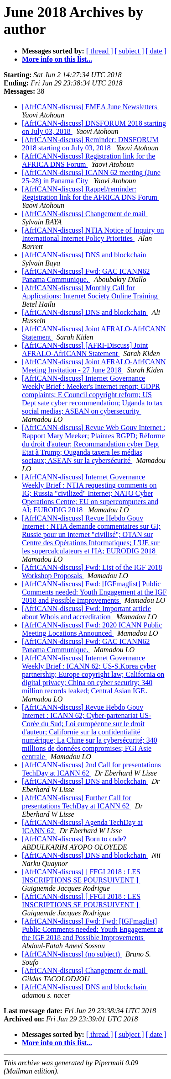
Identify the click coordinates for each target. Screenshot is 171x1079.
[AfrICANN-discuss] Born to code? (75, 839)
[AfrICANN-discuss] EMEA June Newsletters (90, 107)
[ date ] (156, 51)
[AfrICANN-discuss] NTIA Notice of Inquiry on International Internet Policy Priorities (93, 234)
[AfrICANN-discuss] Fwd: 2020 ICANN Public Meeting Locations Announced (92, 629)
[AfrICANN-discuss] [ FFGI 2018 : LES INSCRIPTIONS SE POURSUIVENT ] (81, 876)
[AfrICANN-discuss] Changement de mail (85, 214)
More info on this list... (57, 59)
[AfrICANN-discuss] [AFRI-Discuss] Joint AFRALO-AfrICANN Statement (85, 349)
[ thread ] (99, 51)
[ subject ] (129, 51)
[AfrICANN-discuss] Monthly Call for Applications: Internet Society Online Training (91, 292)
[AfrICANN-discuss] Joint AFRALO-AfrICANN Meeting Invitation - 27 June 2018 (94, 366)
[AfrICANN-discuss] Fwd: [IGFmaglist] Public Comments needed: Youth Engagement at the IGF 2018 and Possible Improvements (94, 592)
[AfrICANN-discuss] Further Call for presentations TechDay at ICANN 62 (76, 802)
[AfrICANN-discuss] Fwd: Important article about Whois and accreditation (86, 613)
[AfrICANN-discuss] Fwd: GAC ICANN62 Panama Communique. (86, 275)
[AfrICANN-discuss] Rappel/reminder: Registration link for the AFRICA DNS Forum (90, 193)
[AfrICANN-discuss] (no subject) (72, 954)
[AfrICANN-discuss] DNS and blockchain (85, 255)
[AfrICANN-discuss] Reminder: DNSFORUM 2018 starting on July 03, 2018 (90, 144)
